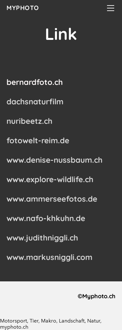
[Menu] (110, 8)
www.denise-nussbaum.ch (54, 160)
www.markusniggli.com (49, 257)
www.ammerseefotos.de (52, 199)
